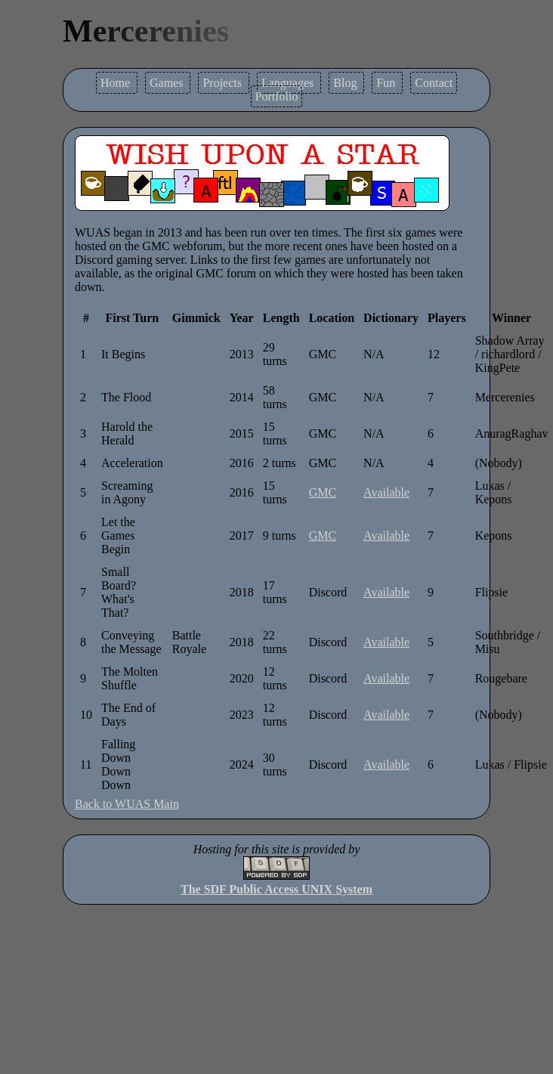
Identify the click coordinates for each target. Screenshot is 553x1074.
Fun (387, 82)
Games (168, 82)
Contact (434, 82)
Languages (289, 82)
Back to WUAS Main (127, 803)
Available (386, 492)
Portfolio (276, 96)
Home (116, 82)
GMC (322, 492)
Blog (346, 82)
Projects (223, 82)
